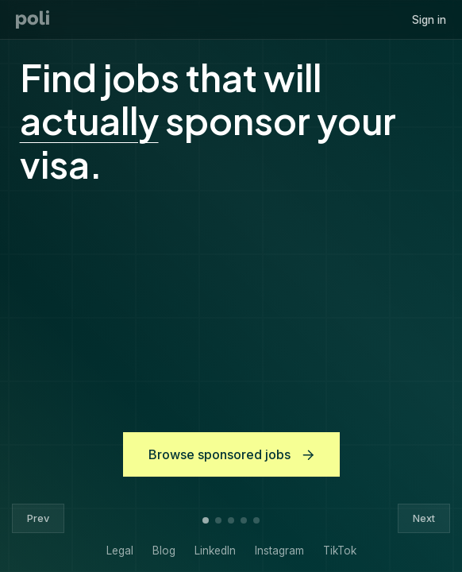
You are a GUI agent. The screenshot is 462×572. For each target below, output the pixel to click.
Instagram (279, 550)
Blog (163, 550)
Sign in (429, 20)
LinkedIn (215, 550)
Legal (119, 550)
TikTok (339, 550)
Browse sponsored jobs (231, 454)
